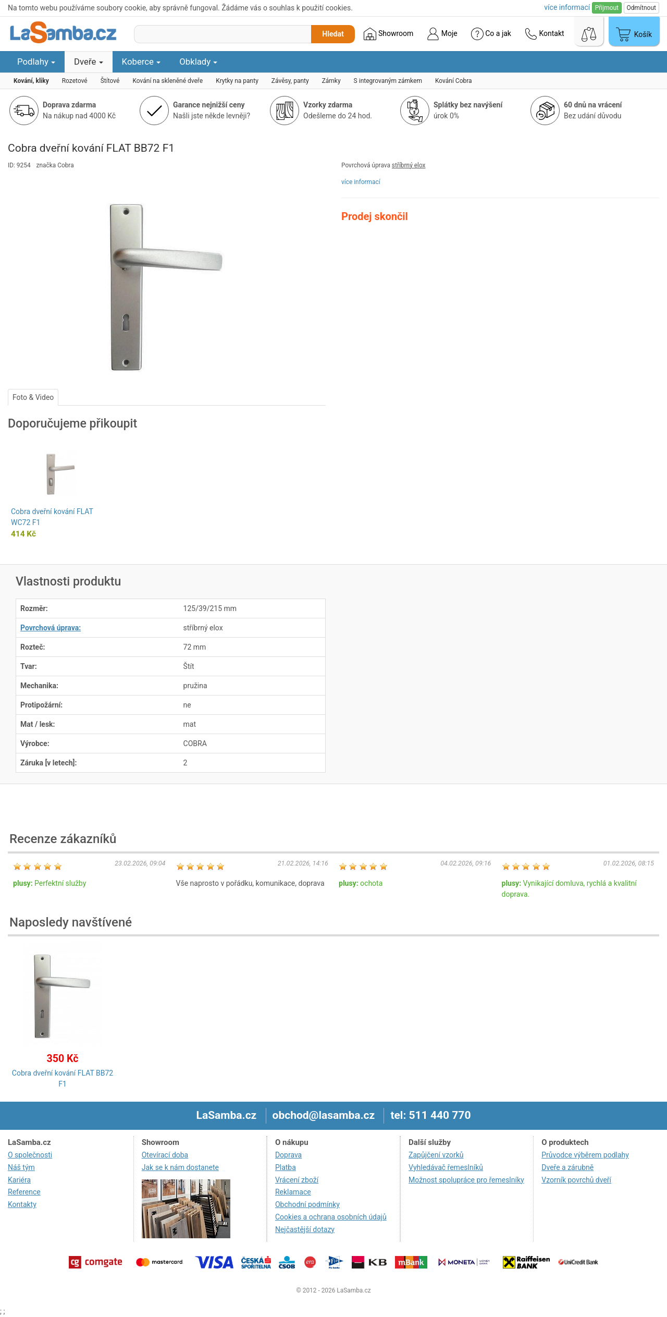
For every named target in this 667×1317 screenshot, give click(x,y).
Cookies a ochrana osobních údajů (331, 1217)
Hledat (332, 34)
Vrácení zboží (296, 1180)
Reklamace (293, 1192)
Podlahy (36, 61)
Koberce (141, 61)
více (567, 7)
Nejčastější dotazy (305, 1229)
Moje (442, 34)
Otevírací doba (165, 1155)
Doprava (288, 1155)
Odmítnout (641, 7)
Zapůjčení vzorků (436, 1155)
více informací (360, 182)
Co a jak (491, 34)
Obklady (198, 61)
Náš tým (21, 1167)
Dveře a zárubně (567, 1167)
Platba (285, 1167)
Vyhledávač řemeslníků (446, 1167)
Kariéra (19, 1180)
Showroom (388, 34)
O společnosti (30, 1155)
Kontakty (22, 1204)
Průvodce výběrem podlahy (585, 1155)
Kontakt (544, 34)
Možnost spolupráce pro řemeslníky (466, 1180)
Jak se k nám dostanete (180, 1167)
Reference (24, 1192)
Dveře (88, 61)
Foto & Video (33, 397)
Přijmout (607, 7)
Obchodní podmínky (307, 1204)
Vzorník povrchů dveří (576, 1180)
